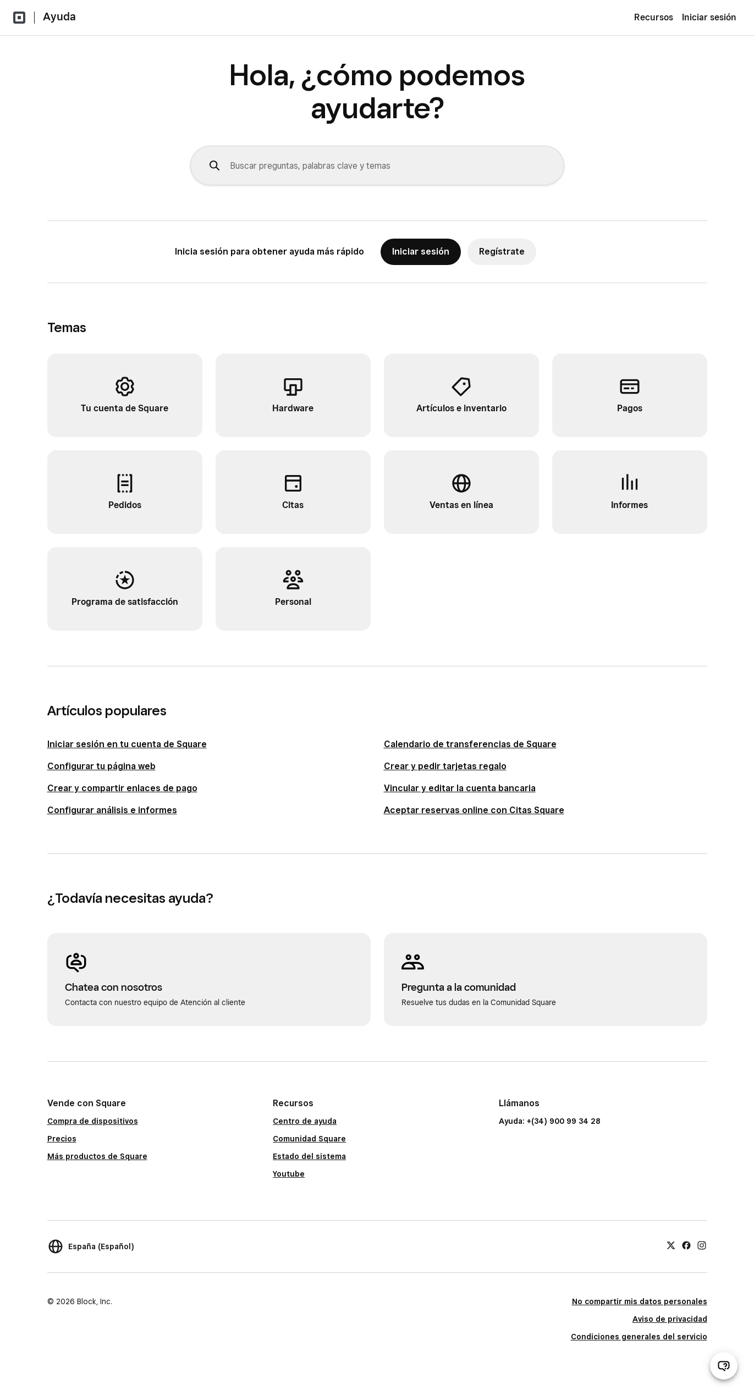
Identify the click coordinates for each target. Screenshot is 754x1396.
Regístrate (502, 251)
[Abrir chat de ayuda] (724, 1366)
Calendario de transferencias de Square (470, 744)
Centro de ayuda (305, 1121)
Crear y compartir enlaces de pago (122, 788)
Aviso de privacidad (669, 1319)
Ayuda (59, 16)
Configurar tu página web (101, 766)
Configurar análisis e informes (112, 810)
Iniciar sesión (709, 17)
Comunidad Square (309, 1138)
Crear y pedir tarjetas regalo (445, 766)
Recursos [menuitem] (653, 17)
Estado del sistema (309, 1156)
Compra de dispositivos (92, 1121)
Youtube (289, 1173)
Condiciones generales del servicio (639, 1336)
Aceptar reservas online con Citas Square (474, 810)
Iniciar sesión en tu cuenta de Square (127, 744)
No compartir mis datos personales (639, 1301)
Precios (61, 1138)
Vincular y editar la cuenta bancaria (460, 788)
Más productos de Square (97, 1156)
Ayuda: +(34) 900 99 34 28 (550, 1121)
